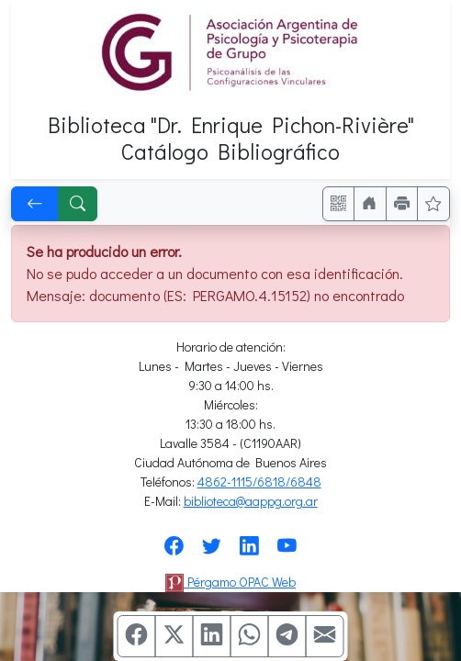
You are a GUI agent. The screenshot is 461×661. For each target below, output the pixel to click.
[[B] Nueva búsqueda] (78, 203)
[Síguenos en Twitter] (211, 551)
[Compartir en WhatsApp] (249, 636)
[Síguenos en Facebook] (174, 551)
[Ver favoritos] (433, 203)
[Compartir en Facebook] (137, 636)
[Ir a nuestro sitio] (370, 203)
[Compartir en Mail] (325, 636)
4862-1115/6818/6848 (259, 481)
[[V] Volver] (35, 203)
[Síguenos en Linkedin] (249, 551)
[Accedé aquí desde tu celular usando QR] (338, 203)
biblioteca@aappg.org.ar (251, 501)
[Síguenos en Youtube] (287, 551)
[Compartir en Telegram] (287, 636)
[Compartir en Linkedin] (212, 636)
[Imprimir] (402, 203)
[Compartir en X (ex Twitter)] (174, 636)
